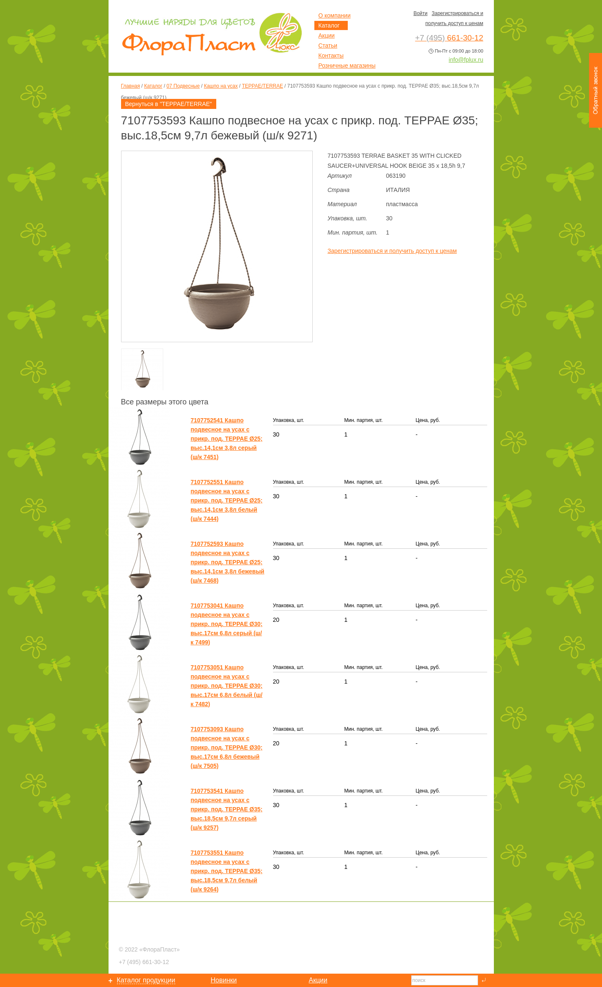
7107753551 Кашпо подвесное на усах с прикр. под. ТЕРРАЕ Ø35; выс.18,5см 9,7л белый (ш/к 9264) (227, 871)
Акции (327, 35)
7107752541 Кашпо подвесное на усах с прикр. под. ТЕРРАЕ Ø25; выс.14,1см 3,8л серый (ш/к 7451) (227, 438)
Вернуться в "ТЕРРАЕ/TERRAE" (168, 104)
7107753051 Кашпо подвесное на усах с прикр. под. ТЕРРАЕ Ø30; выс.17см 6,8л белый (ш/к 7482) (227, 685)
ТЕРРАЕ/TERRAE (262, 86)
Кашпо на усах (221, 86)
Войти (420, 13)
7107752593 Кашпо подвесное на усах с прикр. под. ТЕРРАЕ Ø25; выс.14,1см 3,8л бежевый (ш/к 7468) (228, 562)
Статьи (328, 45)
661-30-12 (144, 962)
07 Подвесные (183, 86)
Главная (130, 86)
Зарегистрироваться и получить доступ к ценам (392, 250)
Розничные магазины (347, 65)
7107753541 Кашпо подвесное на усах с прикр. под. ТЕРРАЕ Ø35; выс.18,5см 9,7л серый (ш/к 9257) (227, 809)
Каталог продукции (146, 980)
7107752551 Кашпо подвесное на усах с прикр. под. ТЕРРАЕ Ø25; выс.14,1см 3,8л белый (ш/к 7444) (227, 500)
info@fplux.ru (466, 59)
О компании (335, 15)
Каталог (153, 86)
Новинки (224, 980)
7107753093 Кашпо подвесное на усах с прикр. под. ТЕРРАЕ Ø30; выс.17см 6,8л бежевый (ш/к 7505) (227, 747)
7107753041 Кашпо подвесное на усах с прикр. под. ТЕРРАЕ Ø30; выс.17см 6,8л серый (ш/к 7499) (227, 624)
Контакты (331, 55)
